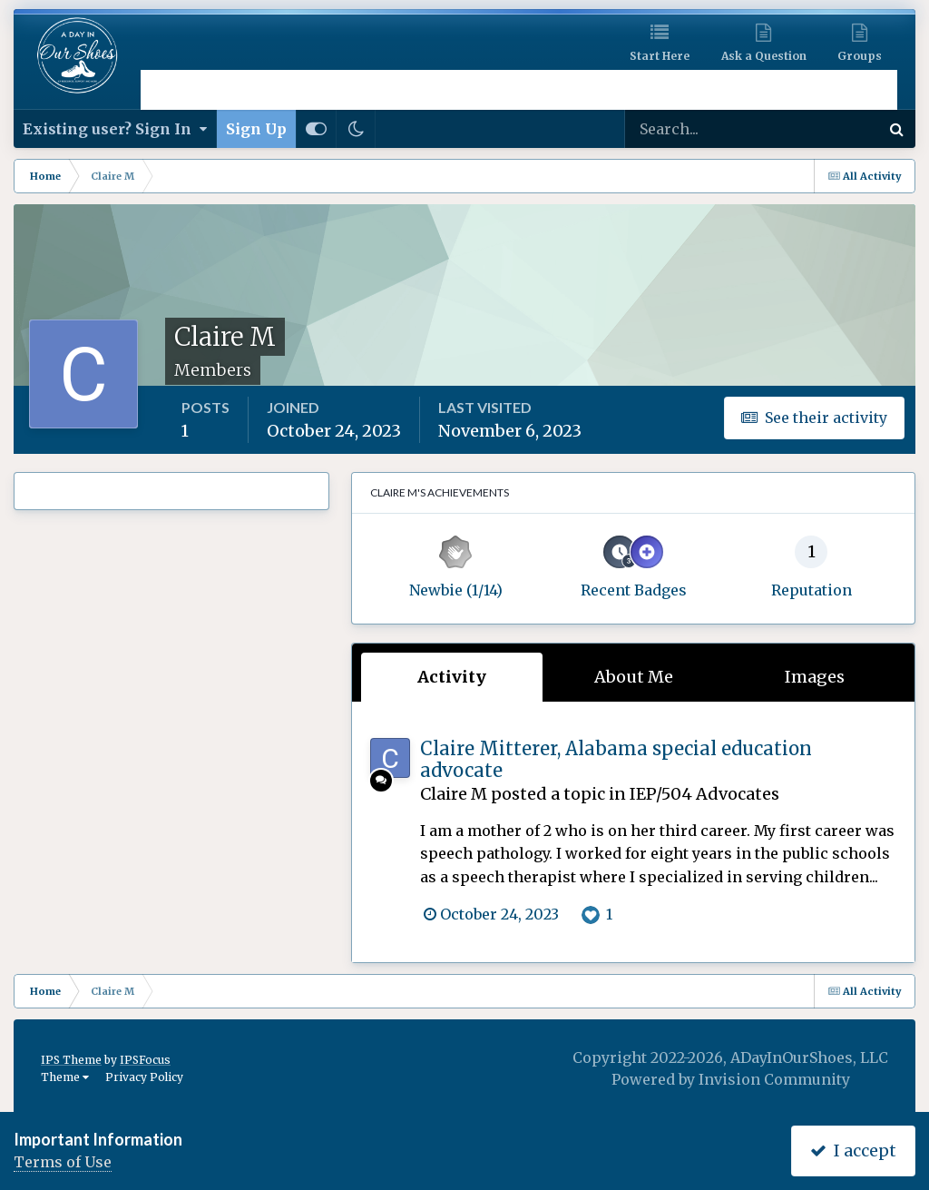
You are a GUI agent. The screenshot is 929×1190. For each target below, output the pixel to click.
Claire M (453, 793)
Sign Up (256, 129)
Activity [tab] (451, 676)
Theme (65, 1077)
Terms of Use (63, 1162)
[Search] (693, 129)
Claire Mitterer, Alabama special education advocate (616, 759)
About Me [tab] (633, 676)
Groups (859, 56)
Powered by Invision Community (730, 1079)
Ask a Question (764, 56)
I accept (853, 1150)
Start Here (659, 56)
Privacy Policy (144, 1077)
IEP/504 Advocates (704, 793)
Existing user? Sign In (115, 129)
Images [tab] (815, 676)
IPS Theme (71, 1060)
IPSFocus (145, 1060)
